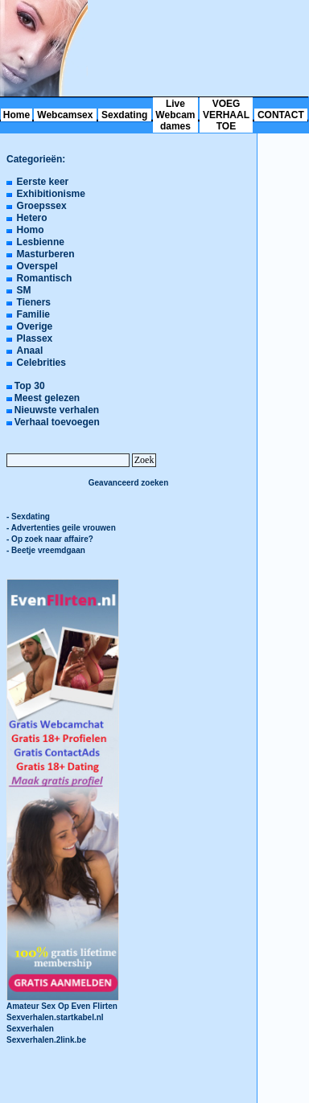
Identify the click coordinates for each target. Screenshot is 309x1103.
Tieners (34, 302)
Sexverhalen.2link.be (46, 1039)
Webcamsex (65, 115)
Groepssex (42, 205)
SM (24, 290)
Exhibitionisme (51, 193)
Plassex (35, 338)
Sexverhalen (30, 1028)
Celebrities (41, 362)
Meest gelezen (47, 398)
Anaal (30, 350)
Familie (33, 314)
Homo (30, 230)
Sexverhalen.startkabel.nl (55, 1017)
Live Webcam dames (175, 115)
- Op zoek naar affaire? (49, 539)
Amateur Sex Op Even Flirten (62, 1002)
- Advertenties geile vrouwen (61, 527)
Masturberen (46, 254)
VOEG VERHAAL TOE (226, 115)
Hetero (32, 217)
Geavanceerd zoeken (129, 482)
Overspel (37, 266)
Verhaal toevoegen (57, 422)
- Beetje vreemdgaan (45, 550)
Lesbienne (40, 242)
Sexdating (124, 115)
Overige (35, 326)
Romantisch (44, 278)
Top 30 (29, 386)
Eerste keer (43, 181)
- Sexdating (28, 516)
